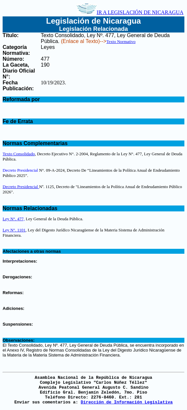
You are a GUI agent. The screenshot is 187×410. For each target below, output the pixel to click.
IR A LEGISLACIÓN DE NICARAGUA (130, 12)
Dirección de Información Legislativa (127, 402)
